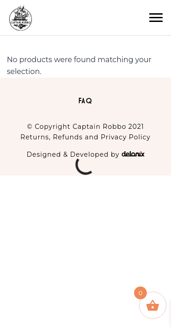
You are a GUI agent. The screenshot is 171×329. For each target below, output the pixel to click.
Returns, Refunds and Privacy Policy (85, 137)
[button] (156, 18)
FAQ (85, 100)
